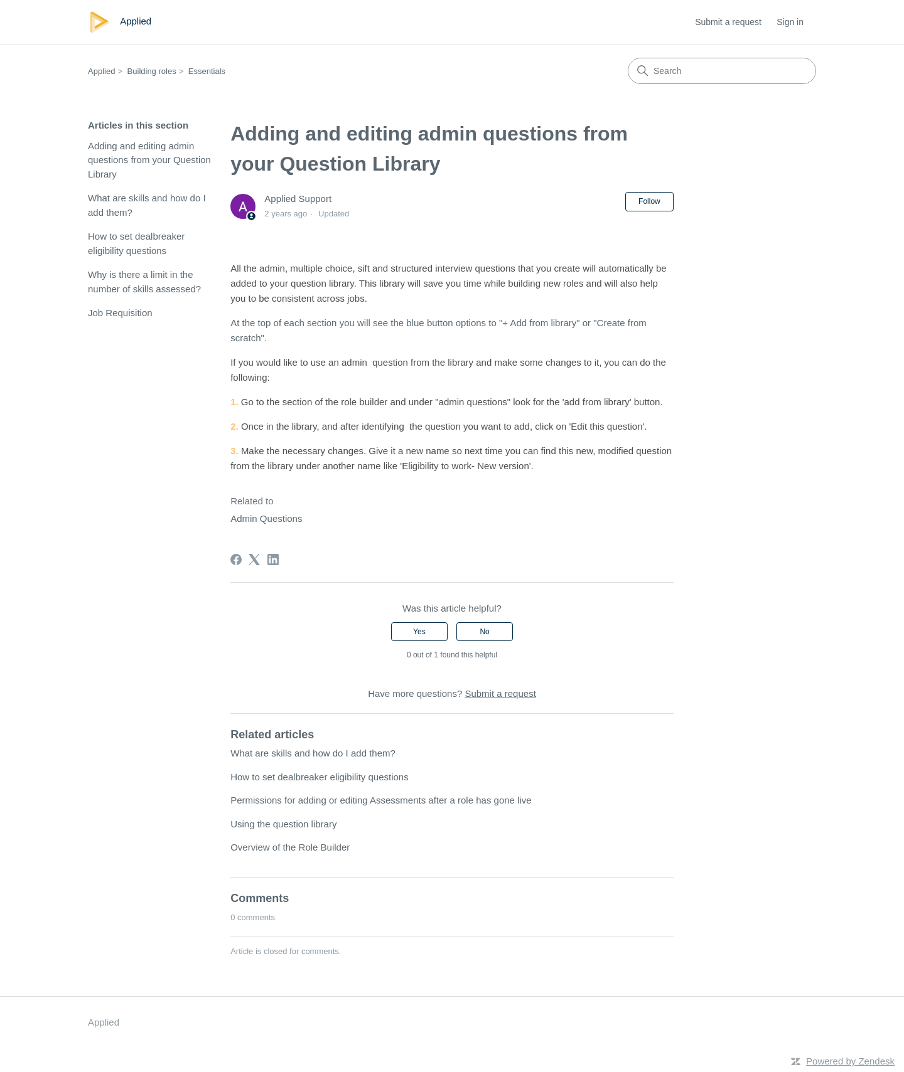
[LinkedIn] (273, 559)
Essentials (206, 71)
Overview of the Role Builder (290, 847)
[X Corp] (254, 559)
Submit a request (728, 22)
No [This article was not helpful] (484, 631)
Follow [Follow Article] (649, 201)
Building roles (151, 71)
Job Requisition (120, 312)
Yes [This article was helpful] (419, 631)
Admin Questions (266, 518)
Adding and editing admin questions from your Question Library (149, 160)
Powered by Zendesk (850, 1061)
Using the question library (283, 824)
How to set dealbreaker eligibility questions (136, 243)
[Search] (721, 70)
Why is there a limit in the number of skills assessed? (144, 281)
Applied (101, 71)
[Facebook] (236, 559)
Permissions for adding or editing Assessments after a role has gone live (380, 800)
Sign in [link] (790, 22)
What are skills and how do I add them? (147, 205)
